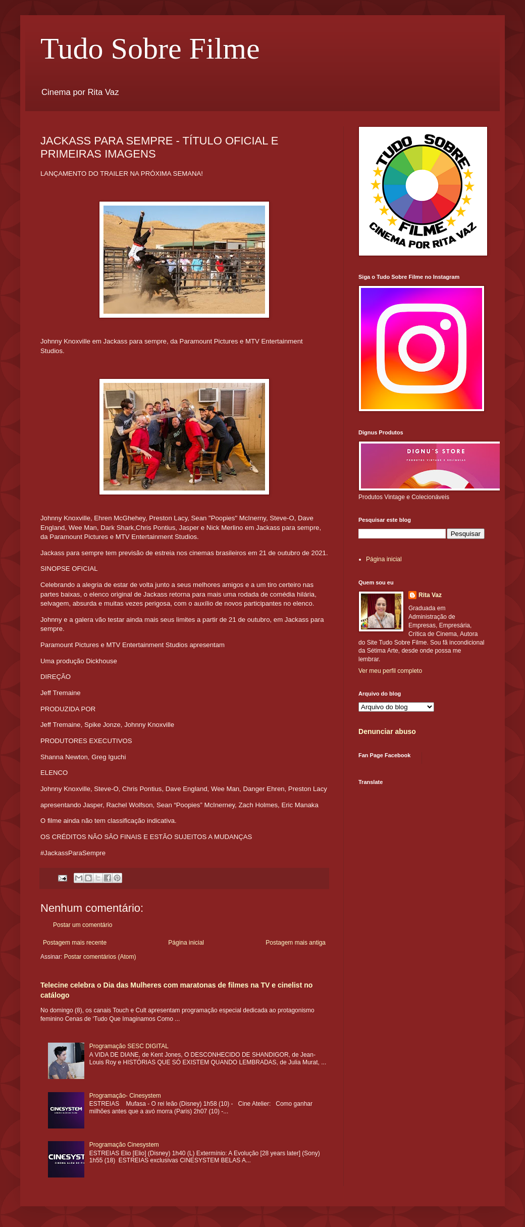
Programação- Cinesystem (125, 1095)
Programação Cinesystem (124, 1144)
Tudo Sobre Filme (150, 48)
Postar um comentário (82, 924)
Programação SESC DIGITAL (129, 1046)
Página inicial (186, 942)
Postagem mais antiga (296, 942)
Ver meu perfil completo (390, 670)
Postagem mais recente (75, 942)
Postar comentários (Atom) (100, 956)
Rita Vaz (430, 595)
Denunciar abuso (387, 731)
